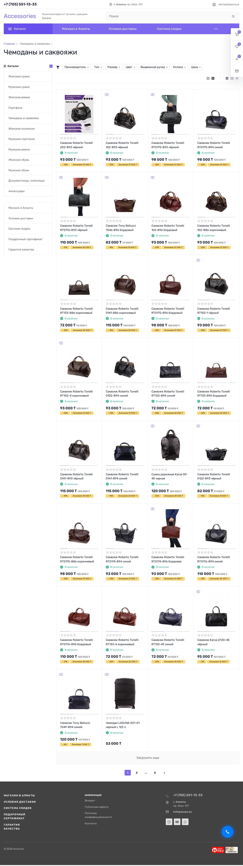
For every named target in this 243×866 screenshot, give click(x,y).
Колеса (178, 67)
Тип (96, 67)
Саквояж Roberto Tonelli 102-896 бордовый (167, 228)
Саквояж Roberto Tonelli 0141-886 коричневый (122, 311)
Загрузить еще (147, 758)
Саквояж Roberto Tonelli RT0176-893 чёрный (76, 228)
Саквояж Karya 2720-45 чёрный (213, 642)
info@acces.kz (182, 811)
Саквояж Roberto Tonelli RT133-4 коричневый (122, 642)
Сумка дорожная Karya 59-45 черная (169, 476)
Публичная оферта (96, 806)
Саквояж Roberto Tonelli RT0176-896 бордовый (76, 642)
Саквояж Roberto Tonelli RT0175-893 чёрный (167, 145)
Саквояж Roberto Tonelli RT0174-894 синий (122, 559)
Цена (194, 67)
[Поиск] (167, 16)
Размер (112, 67)
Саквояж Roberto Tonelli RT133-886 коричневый (76, 311)
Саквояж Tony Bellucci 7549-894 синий (75, 725)
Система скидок (18, 807)
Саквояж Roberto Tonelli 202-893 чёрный (76, 145)
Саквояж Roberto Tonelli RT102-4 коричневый (76, 394)
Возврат (90, 800)
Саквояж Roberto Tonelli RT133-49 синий (167, 642)
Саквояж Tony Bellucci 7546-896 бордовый (121, 228)
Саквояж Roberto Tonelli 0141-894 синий (122, 476)
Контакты (91, 823)
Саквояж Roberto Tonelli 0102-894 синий (122, 394)
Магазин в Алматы (19, 795)
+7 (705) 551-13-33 (20, 4)
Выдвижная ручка (153, 67)
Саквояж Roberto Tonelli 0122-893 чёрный (213, 476)
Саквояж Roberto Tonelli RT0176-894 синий (213, 559)
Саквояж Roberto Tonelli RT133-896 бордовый (213, 394)
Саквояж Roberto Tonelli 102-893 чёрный (122, 145)
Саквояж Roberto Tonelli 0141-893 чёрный (76, 476)
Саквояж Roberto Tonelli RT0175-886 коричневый (77, 559)
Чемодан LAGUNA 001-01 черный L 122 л (122, 725)
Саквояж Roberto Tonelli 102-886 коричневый (213, 228)
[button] (237, 34)
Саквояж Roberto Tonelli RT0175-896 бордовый (167, 311)
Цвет (129, 67)
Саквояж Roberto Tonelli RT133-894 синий (167, 394)
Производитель (75, 67)
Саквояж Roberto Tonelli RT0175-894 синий (213, 145)
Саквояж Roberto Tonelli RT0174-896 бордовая (167, 559)
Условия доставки (20, 801)
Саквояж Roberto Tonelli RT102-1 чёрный (213, 311)
